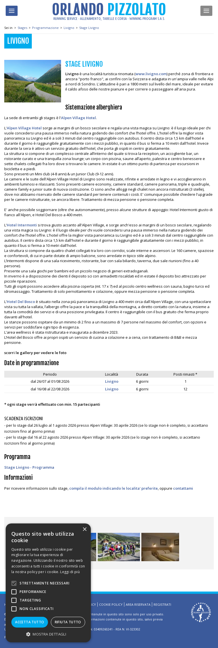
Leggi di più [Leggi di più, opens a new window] (70, 571)
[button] (48, 634)
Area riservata (138, 604)
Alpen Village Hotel (78, 117)
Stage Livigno (89, 28)
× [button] (84, 529)
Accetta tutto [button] (29, 622)
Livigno (69, 28)
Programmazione (45, 28)
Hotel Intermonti (22, 225)
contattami (183, 488)
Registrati (162, 604)
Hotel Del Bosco (21, 301)
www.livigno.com (151, 73)
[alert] (48, 582)
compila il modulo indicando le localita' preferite (113, 488)
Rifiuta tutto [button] (68, 622)
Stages (22, 28)
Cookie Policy (111, 604)
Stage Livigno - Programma (29, 467)
